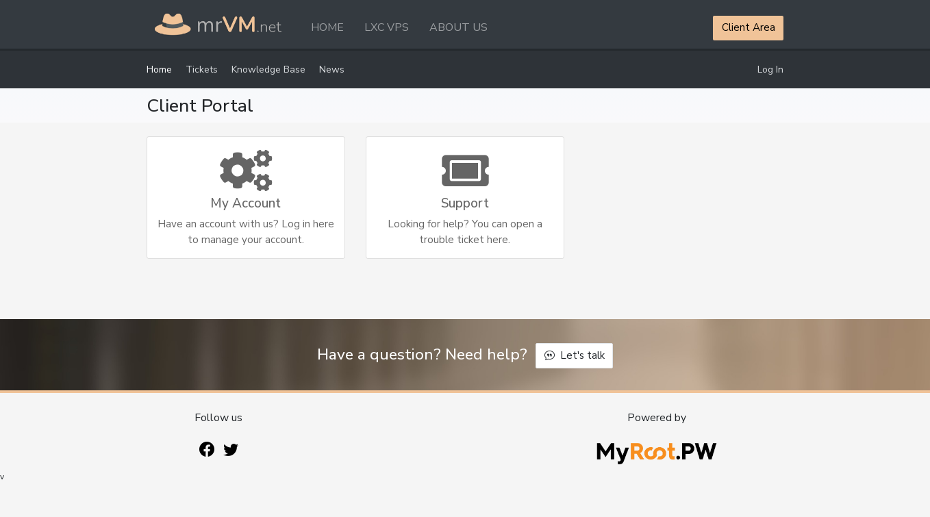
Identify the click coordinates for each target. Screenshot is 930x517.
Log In (770, 69)
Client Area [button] (748, 27)
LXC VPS (386, 27)
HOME (327, 27)
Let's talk (574, 355)
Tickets (202, 69)
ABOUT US (458, 27)
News (331, 69)
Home (159, 69)
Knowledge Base (268, 69)
